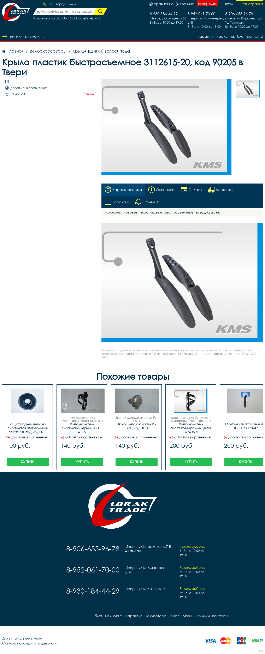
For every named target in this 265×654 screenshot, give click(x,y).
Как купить (225, 36)
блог (241, 36)
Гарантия (206, 36)
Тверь (72, 4)
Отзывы (88, 94)
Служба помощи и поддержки (29, 643)
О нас (174, 616)
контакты (255, 36)
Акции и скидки (195, 616)
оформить (207, 3)
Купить (27, 462)
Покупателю (155, 616)
